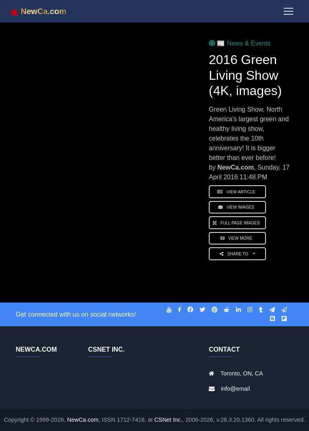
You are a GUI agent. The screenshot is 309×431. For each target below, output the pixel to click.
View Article (237, 192)
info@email (235, 388)
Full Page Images (237, 223)
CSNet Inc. (168, 419)
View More (237, 238)
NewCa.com (83, 419)
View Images (237, 207)
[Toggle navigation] (288, 13)
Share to (235, 254)
